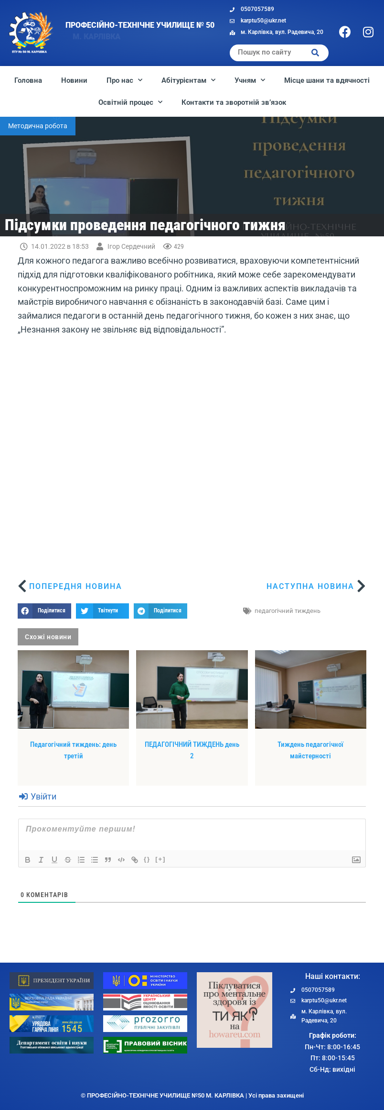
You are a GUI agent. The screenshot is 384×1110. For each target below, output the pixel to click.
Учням (250, 80)
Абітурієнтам (188, 80)
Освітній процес (130, 102)
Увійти (37, 796)
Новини (74, 80)
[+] (160, 859)
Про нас (124, 80)
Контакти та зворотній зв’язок (233, 102)
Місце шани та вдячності (327, 80)
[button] (44, 611)
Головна (28, 80)
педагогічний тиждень (287, 610)
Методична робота (37, 126)
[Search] (315, 53)
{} (147, 859)
